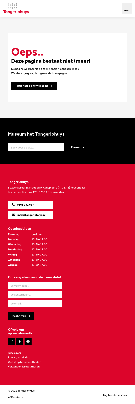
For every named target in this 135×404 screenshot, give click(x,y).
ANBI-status (16, 397)
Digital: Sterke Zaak (115, 395)
